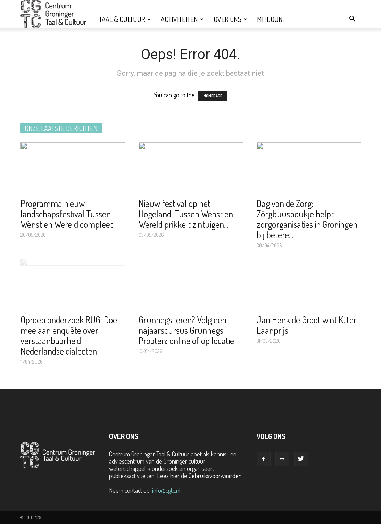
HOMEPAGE (213, 95)
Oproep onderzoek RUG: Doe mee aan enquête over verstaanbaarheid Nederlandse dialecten (68, 335)
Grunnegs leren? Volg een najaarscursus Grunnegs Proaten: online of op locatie (186, 330)
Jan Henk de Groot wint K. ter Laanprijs (307, 325)
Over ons (230, 19)
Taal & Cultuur (125, 19)
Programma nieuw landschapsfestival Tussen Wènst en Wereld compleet (66, 214)
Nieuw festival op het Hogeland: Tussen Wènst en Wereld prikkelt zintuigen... (186, 214)
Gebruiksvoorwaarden (215, 476)
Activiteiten (182, 19)
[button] (352, 19)
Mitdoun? (271, 19)
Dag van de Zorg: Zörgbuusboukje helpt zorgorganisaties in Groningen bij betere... (307, 219)
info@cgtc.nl (166, 490)
